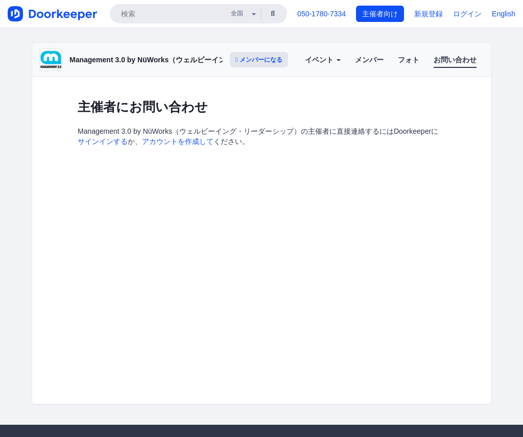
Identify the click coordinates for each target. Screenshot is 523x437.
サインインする (103, 141)
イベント (323, 60)
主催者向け (380, 14)
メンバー (369, 60)
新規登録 (428, 14)
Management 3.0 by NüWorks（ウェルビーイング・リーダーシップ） (183, 60)
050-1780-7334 (321, 14)
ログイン (467, 14)
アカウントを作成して (177, 141)
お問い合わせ (455, 60)
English (503, 14)
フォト (408, 60)
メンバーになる (258, 59)
